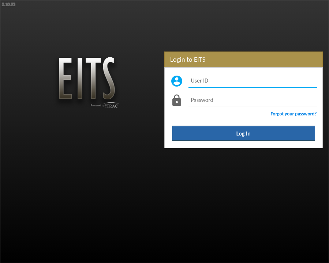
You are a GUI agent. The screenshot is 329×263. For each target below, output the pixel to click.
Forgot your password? (293, 114)
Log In (243, 133)
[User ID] (252, 81)
